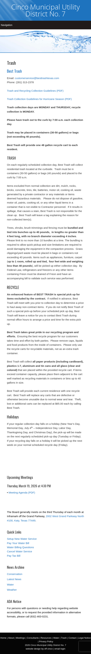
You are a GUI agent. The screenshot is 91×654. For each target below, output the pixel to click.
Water (10, 584)
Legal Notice (84, 638)
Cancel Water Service (19, 551)
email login (60, 648)
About (11, 638)
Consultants (33, 638)
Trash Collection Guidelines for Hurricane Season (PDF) (39, 99)
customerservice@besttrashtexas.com (37, 78)
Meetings (20, 638)
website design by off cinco (39, 648)
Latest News (14, 579)
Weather (12, 589)
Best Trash (14, 71)
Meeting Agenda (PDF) (22, 492)
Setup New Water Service (22, 538)
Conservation (14, 574)
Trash (64, 638)
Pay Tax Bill (13, 555)
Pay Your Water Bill (18, 543)
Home (3, 638)
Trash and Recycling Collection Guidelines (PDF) (35, 90)
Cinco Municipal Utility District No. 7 (45, 10)
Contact (72, 638)
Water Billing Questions (20, 547)
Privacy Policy (46, 641)
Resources (46, 638)
